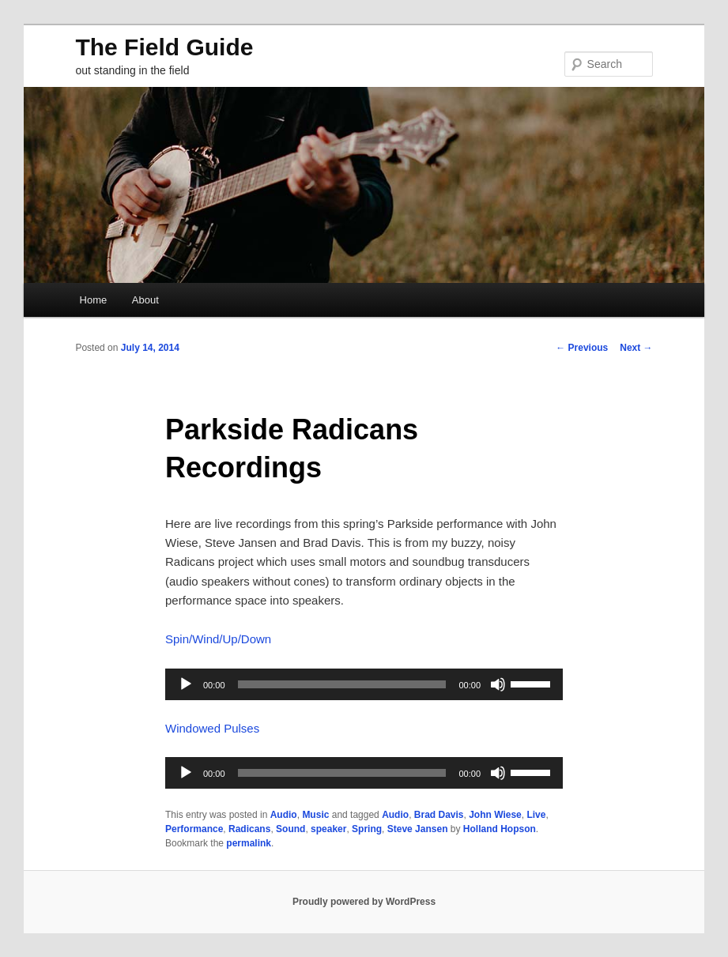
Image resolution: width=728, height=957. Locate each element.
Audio (283, 814)
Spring (367, 829)
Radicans (249, 829)
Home (94, 300)
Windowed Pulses (212, 728)
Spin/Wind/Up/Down (218, 639)
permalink (248, 843)
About (145, 300)
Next (636, 347)
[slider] (342, 684)
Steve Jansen (417, 829)
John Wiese (495, 814)
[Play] (186, 684)
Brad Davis (439, 814)
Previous (582, 347)
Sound (290, 829)
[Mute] (498, 684)
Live (535, 814)
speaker (328, 829)
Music (315, 814)
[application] (364, 684)
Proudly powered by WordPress (364, 901)
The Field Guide (164, 47)
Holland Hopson (499, 829)
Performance (194, 829)
